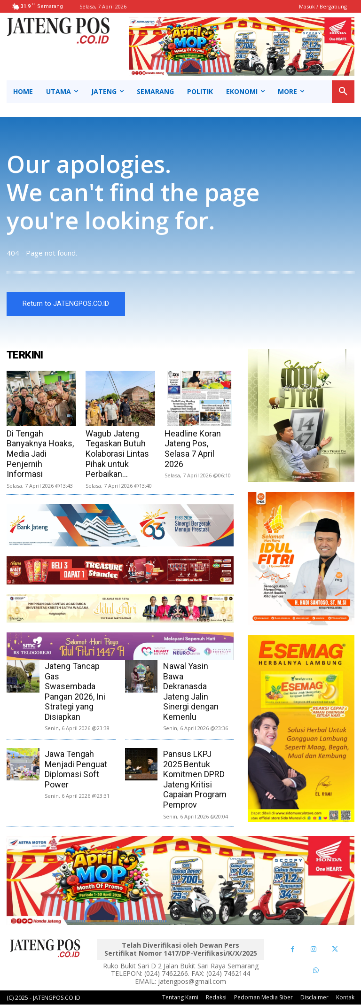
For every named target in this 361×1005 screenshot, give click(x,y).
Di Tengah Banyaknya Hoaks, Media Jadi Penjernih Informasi (40, 453)
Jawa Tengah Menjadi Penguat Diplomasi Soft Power (76, 769)
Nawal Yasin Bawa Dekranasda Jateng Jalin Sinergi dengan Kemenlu (191, 691)
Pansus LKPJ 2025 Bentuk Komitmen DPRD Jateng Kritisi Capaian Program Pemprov (195, 779)
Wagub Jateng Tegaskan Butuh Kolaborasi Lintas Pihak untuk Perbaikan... (117, 453)
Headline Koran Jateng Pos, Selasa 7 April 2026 (193, 448)
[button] (343, 91)
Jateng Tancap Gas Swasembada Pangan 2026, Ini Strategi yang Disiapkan (75, 691)
